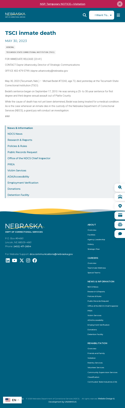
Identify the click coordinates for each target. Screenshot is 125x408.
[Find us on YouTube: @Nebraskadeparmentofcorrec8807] (14, 261)
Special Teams (94, 273)
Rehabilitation (97, 343)
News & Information (20, 128)
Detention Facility (18, 195)
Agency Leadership (96, 240)
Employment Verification (22, 182)
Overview (92, 230)
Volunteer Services (96, 368)
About (92, 225)
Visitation (92, 358)
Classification (93, 377)
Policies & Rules (17, 146)
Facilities (91, 235)
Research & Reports (19, 140)
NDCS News (14, 133)
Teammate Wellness (97, 268)
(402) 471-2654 (22, 246)
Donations (13, 188)
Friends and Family (96, 353)
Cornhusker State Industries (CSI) (102, 382)
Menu (118, 15)
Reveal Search (84, 15)
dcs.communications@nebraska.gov (51, 254)
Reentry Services (95, 363)
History (91, 244)
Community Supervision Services (102, 372)
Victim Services (16, 170)
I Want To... (102, 15)
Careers (93, 258)
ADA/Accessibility (18, 176)
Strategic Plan (94, 249)
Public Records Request (22, 152)
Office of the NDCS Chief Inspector (28, 158)
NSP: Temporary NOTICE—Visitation (62, 3)
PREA (11, 164)
